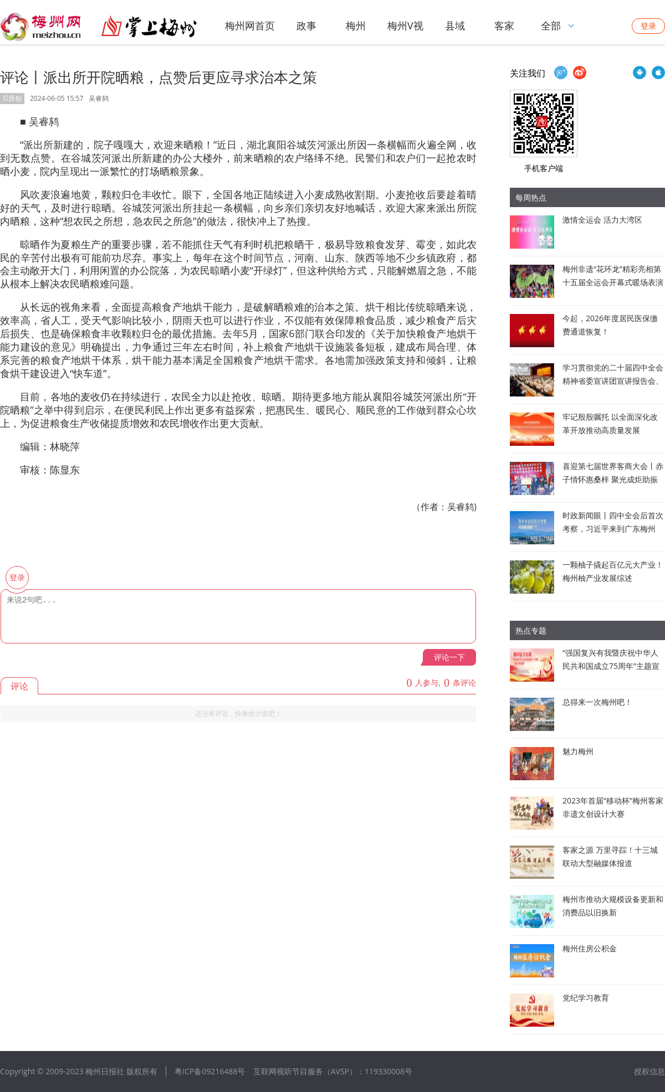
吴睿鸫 (99, 98)
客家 (504, 25)
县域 (455, 25)
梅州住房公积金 (589, 948)
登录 (648, 25)
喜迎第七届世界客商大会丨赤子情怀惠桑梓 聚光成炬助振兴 (612, 479)
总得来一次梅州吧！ (597, 702)
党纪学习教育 (585, 997)
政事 (306, 25)
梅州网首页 (250, 25)
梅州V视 (405, 25)
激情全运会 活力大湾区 (602, 219)
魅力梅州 (578, 751)
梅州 (356, 25)
